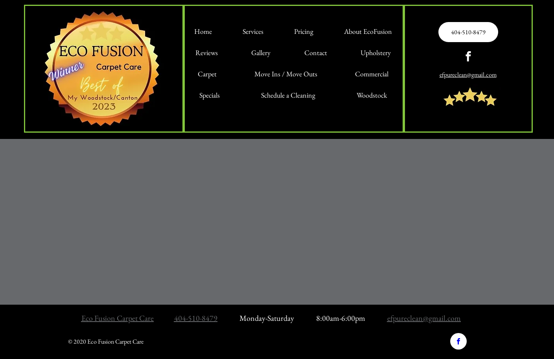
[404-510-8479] (468, 32)
